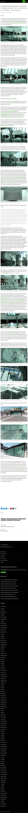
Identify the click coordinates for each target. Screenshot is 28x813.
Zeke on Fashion (4, 553)
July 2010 (2, 731)
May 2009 (2, 761)
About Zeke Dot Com (4, 544)
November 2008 (4, 774)
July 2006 (2, 784)
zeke (10, 12)
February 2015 (3, 640)
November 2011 (4, 702)
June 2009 (2, 759)
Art (1, 6)
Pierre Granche (6, 19)
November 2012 (4, 676)
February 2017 (3, 617)
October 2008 (3, 776)
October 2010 (3, 725)
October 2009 (3, 750)
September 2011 (4, 706)
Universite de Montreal (22, 59)
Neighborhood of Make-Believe (16, 469)
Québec (7, 6)
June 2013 (2, 661)
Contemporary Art (22, 518)
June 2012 (2, 687)
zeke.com (3, 1)
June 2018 (2, 610)
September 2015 (4, 631)
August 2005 (3, 799)
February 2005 (3, 803)
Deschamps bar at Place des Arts (7, 125)
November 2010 (4, 723)
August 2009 (3, 755)
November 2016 (4, 619)
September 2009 (4, 752)
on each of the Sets (14, 331)
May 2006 (2, 789)
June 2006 (2, 786)
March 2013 (3, 668)
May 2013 (2, 663)
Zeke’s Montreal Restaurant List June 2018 (8, 583)
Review (16, 6)
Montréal (4, 6)
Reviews (2, 562)
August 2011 (3, 708)
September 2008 (4, 778)
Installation (4, 520)
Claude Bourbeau (4, 114)
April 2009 (3, 763)
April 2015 (3, 638)
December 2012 (3, 674)
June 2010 (2, 733)
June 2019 (2, 608)
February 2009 (3, 767)
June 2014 (2, 651)
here (7, 98)
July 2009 (2, 757)
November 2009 (4, 748)
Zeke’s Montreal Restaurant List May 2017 (8, 588)
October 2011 (3, 704)
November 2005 (4, 793)
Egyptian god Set (4, 296)
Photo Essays (3, 558)
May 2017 (2, 614)
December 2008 (3, 772)
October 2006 (3, 780)
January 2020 (3, 606)
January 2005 (3, 806)
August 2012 (3, 682)
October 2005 (3, 795)
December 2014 (3, 642)
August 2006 (3, 782)
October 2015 (3, 629)
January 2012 (3, 697)
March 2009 (3, 765)
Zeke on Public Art (4, 560)
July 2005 (2, 801)
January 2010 (3, 744)
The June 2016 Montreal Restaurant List (8, 594)
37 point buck (6, 272)
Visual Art (24, 6)
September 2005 (4, 797)
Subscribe (3, 572)
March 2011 (3, 714)
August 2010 (3, 729)
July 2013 (2, 659)
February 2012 (3, 695)
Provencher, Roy (8, 112)
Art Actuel (3, 518)
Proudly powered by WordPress (5, 811)
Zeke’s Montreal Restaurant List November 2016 (9, 592)
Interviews (2, 556)
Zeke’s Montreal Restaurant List (6, 546)
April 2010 (3, 738)
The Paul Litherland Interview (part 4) (14, 525)
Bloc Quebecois (4, 300)
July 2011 (2, 710)
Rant (14, 6)
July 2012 (2, 685)
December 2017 (3, 612)
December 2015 (3, 625)
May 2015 (2, 636)
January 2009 (3, 769)
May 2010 (2, 735)
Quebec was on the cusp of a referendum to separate (13, 299)
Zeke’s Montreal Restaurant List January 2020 (9, 579)
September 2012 (4, 680)
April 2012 (3, 691)
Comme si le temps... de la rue (12, 518)
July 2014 (2, 648)
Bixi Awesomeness (14, 530)
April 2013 (3, 665)
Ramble (11, 6)
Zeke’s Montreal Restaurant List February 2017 (9, 590)
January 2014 (3, 653)
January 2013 (3, 672)
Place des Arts (17, 520)
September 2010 (4, 727)
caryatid (2, 240)
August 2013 (3, 657)
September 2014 (4, 644)
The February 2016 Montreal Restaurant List (9, 596)
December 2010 (3, 721)
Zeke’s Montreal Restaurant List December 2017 (9, 586)
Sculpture (20, 6)
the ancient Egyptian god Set (10, 178)
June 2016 (2, 621)
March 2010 (3, 740)
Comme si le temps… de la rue (6, 116)
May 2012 (2, 689)
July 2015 (2, 634)
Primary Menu (26, 1)
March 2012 (3, 693)
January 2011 (3, 718)
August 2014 (3, 646)
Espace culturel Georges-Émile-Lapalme (19, 22)
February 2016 (3, 623)
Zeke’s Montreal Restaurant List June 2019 (8, 581)
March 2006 (3, 791)
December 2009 (3, 746)
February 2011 (3, 716)
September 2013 (4, 655)
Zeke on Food (3, 551)
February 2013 (3, 670)
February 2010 (3, 742)
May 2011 (2, 712)
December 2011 (3, 699)
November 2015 (4, 627)
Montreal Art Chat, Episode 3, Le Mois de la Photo (10, 598)
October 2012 (3, 678)
